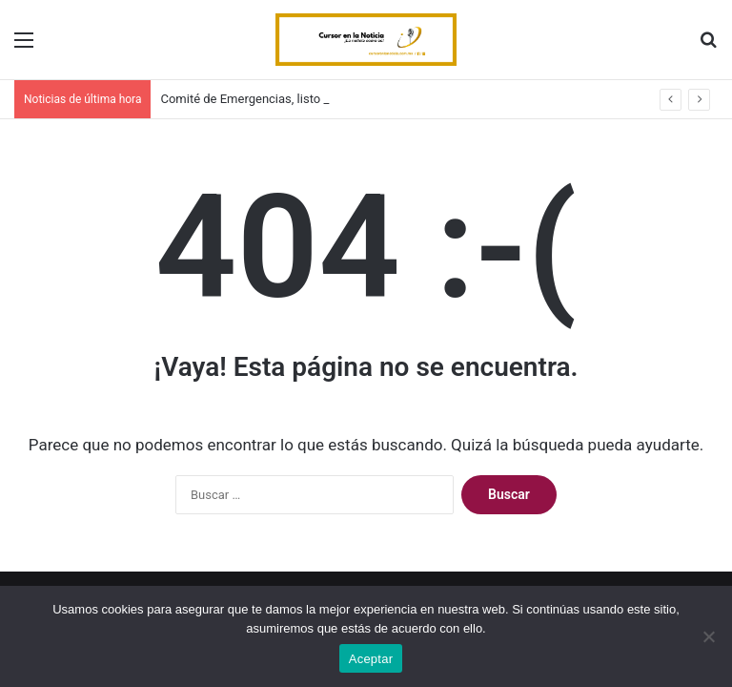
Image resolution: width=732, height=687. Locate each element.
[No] (708, 636)
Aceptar (371, 659)
